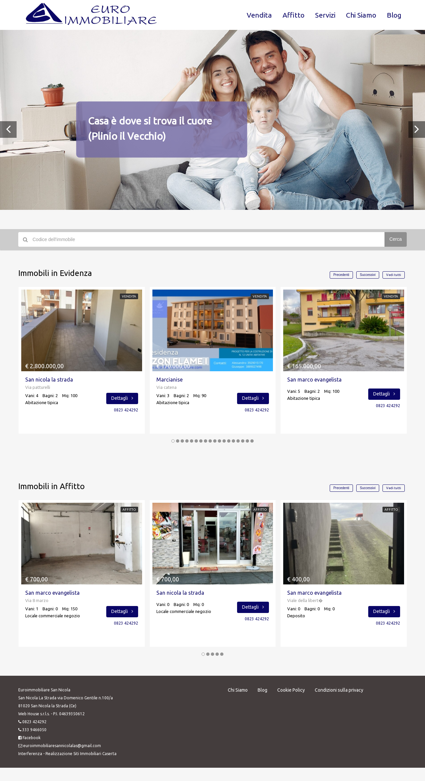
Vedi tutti (393, 275)
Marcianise (169, 380)
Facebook (32, 738)
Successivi (368, 275)
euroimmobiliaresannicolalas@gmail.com (62, 745)
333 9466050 (34, 730)
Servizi (325, 15)
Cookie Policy (291, 690)
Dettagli (122, 398)
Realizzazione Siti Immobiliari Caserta (81, 753)
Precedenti (341, 275)
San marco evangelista (314, 380)
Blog (394, 15)
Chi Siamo (361, 15)
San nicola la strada (49, 380)
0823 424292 (126, 410)
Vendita (259, 15)
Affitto (293, 15)
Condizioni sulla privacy (339, 690)
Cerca (395, 239)
